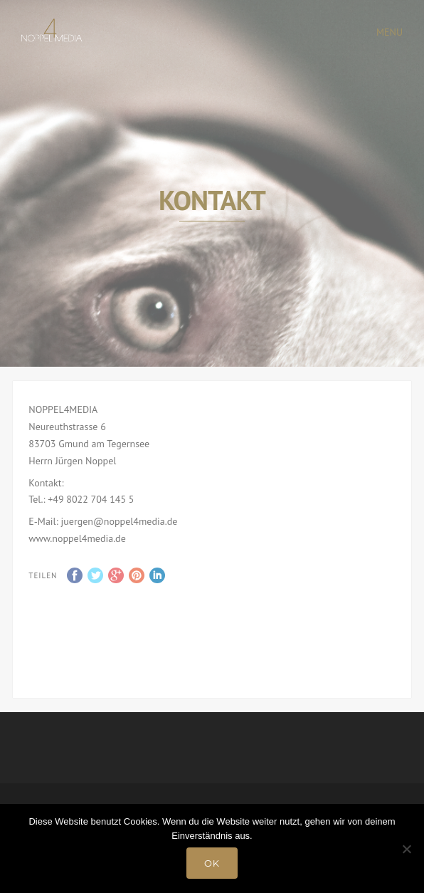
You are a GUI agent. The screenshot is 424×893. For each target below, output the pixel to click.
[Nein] (406, 849)
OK (212, 863)
